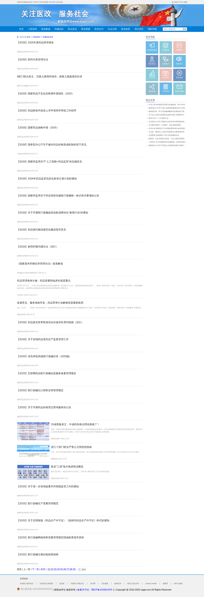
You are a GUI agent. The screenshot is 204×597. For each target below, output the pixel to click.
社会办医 (112, 29)
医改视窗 (85, 29)
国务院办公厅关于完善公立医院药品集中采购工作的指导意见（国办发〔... (168, 145)
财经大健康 (178, 584)
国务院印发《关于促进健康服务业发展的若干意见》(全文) (168, 111)
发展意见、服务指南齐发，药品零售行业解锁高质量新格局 (50, 302)
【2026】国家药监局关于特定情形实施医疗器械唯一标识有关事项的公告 (58, 195)
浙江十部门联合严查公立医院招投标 (71, 447)
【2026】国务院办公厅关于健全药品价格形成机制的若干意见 (51, 144)
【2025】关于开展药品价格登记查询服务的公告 (44, 407)
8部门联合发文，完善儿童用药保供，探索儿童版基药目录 (49, 76)
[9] (74, 569)
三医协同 (32, 29)
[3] (55, 569)
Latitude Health (151, 584)
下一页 (35, 569)
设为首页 (175, 2)
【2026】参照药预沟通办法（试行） (37, 246)
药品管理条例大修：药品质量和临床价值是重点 (44, 280)
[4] (58, 569)
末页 (43, 569)
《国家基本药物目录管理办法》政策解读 (40, 263)
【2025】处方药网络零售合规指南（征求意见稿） (167, 142)
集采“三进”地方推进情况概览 (67, 466)
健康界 (165, 584)
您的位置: (23, 37)
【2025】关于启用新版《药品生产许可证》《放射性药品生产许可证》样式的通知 (63, 520)
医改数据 (45, 29)
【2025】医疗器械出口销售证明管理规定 (40, 390)
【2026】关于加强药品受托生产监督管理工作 (43, 339)
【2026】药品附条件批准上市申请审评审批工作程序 (46, 110)
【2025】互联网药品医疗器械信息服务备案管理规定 (46, 373)
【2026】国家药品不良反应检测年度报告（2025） (45, 93)
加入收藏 (183, 2)
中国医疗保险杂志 (77, 584)
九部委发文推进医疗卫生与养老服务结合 (164, 135)
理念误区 (139, 29)
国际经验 (152, 29)
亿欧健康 (104, 584)
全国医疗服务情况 (26, 584)
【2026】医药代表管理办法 (32, 59)
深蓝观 (61, 584)
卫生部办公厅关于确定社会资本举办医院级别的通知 (168, 122)
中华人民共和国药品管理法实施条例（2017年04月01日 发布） (168, 105)
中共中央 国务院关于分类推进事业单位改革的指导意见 (168, 128)
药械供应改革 (48, 37)
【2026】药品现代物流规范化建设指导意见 (41, 229)
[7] (68, 569)
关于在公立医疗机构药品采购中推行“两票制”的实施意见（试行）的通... (168, 115)
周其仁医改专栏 (133, 584)
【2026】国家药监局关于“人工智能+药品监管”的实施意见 (49, 161)
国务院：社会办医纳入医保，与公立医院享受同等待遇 (168, 139)
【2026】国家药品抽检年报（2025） (38, 127)
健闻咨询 (117, 584)
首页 (21, 29)
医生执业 (72, 29)
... (77, 569)
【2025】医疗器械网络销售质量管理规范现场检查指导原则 (50, 537)
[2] (52, 569)
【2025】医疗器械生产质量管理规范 (37, 503)
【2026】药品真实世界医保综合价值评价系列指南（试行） (50, 322)
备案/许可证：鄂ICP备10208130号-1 (95, 589)
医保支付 (99, 29)
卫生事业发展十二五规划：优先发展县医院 (165, 125)
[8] (71, 569)
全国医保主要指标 (46, 584)
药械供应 (59, 29)
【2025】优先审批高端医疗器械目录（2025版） (44, 356)
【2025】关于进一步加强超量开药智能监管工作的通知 (48, 486)
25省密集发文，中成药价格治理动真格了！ (75, 424)
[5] (61, 569)
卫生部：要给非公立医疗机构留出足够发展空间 (166, 132)
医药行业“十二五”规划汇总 (158, 118)
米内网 (92, 584)
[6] (64, 569)
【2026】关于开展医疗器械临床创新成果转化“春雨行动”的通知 (52, 212)
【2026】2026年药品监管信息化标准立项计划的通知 (47, 178)
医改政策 (125, 29)
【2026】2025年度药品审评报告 (35, 42)
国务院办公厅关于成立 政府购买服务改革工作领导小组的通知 (168, 108)
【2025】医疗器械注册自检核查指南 (37, 554)
